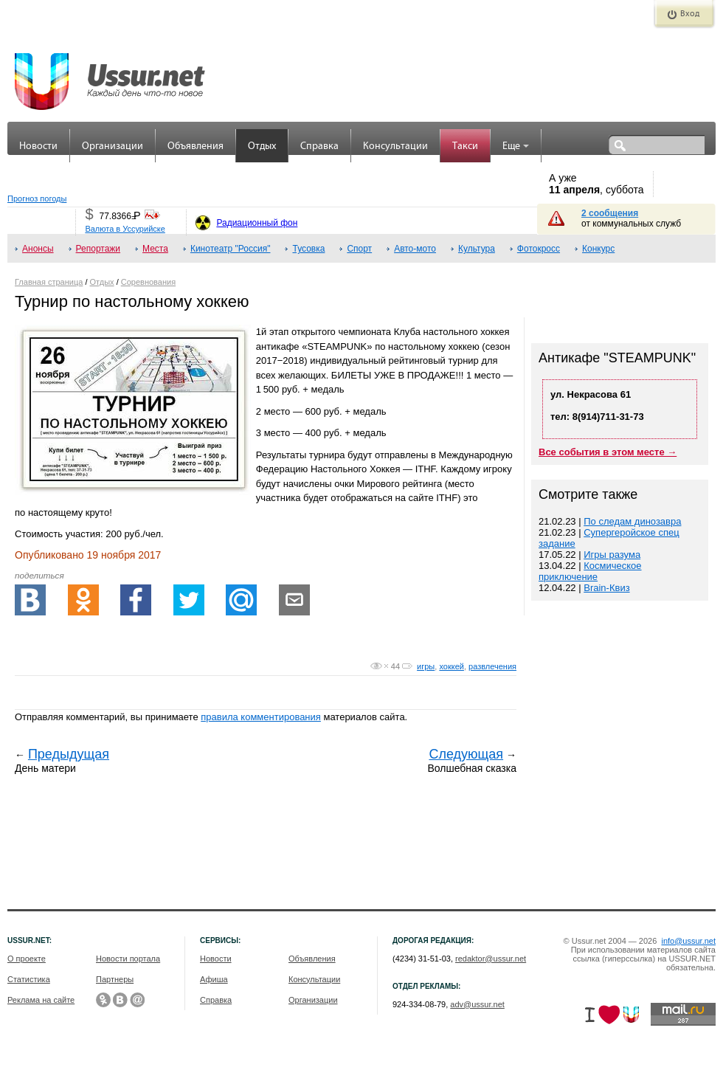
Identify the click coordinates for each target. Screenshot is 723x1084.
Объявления (195, 146)
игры (426, 666)
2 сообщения (609, 213)
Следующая (466, 754)
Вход (689, 14)
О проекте (26, 958)
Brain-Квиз (606, 587)
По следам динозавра (632, 521)
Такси (465, 146)
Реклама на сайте (41, 999)
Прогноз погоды (36, 198)
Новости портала (128, 958)
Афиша (214, 979)
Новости (38, 146)
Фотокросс (538, 249)
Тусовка (308, 249)
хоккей (451, 666)
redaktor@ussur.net (490, 958)
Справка (319, 146)
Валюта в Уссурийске (125, 228)
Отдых (262, 146)
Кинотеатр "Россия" (230, 249)
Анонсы (38, 249)
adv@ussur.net (477, 1004)
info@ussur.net (688, 940)
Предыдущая (68, 754)
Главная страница (49, 281)
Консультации (395, 146)
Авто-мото (415, 249)
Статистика (28, 979)
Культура (476, 249)
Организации (112, 146)
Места (155, 249)
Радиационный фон (256, 223)
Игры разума (612, 554)
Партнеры (115, 979)
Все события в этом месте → (608, 452)
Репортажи (98, 249)
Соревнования (148, 281)
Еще (515, 146)
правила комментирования (261, 716)
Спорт (359, 249)
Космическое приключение (590, 571)
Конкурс (598, 249)
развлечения (492, 666)
